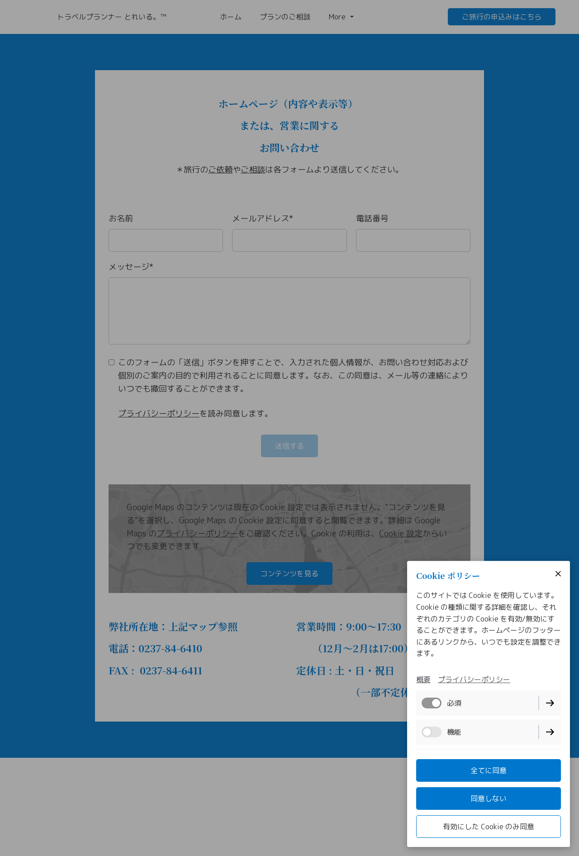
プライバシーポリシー (474, 679)
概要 (423, 679)
